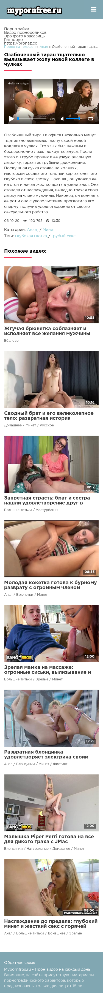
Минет (49, 229)
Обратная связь (19, 962)
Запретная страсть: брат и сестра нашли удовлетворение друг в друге (47, 503)
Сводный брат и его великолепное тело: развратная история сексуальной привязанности (49, 418)
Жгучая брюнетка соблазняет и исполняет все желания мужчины (47, 331)
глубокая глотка (31, 236)
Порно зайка (16, 29)
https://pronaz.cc (20, 43)
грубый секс (63, 236)
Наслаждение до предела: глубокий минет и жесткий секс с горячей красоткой (51, 926)
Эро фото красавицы (25, 36)
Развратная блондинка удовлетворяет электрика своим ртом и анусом (46, 757)
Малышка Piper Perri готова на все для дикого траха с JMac (49, 839)
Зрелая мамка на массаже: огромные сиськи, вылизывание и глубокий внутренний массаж (47, 672)
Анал (32, 229)
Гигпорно (13, 40)
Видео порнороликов (25, 32)
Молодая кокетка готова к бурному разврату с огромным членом (50, 585)
